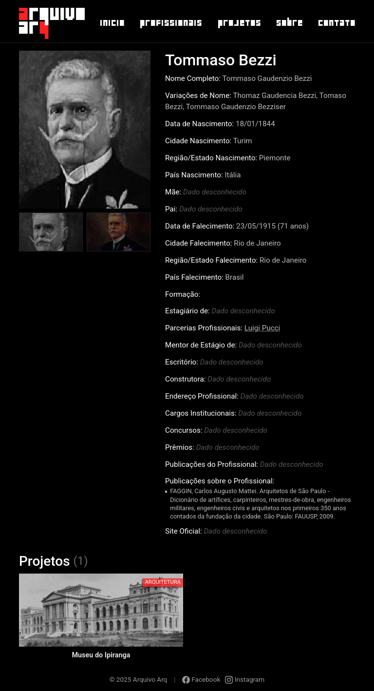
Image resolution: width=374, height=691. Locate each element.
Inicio (111, 23)
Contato (336, 23)
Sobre (289, 23)
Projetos (239, 23)
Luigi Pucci (262, 328)
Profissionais (170, 23)
